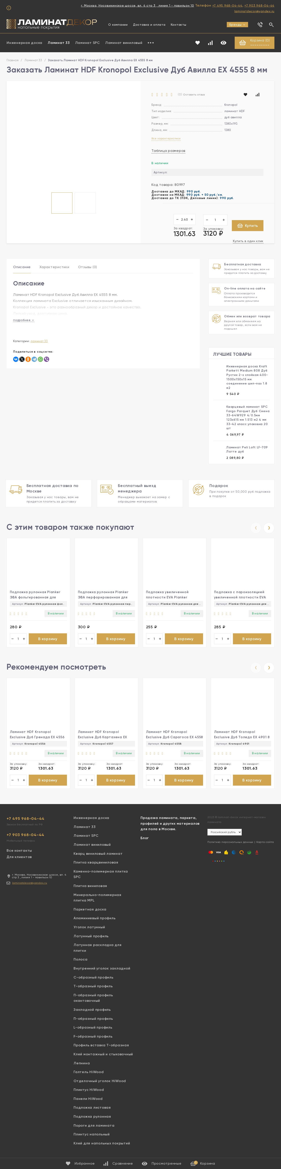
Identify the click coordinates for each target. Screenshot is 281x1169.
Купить (247, 225)
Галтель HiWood (89, 1073)
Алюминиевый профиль (94, 919)
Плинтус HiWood (89, 1091)
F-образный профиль (93, 1037)
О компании (118, 24)
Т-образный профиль (93, 987)
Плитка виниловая (90, 887)
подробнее (23, 320)
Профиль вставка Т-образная (101, 1046)
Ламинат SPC (87, 43)
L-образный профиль (93, 1028)
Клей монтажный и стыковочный (103, 1055)
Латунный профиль (91, 937)
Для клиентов (19, 858)
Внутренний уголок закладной (102, 969)
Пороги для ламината (94, 1126)
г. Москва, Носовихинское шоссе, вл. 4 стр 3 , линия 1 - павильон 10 (137, 5)
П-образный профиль (93, 1019)
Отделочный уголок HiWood (100, 1082)
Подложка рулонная (92, 1117)
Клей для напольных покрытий (102, 1144)
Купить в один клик (248, 241)
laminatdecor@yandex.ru (254, 11)
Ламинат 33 (59, 43)
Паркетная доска (90, 910)
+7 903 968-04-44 (259, 5)
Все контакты (19, 851)
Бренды (237, 24)
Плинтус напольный (92, 1135)
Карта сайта (265, 843)
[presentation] (255, 528)
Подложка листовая (92, 1108)
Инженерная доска (24, 43)
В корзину (48, 639)
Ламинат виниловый (123, 43)
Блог (144, 839)
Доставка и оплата (149, 24)
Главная (12, 60)
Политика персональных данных (230, 843)
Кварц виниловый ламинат (98, 854)
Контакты (178, 24)
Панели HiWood (88, 1099)
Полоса (81, 960)
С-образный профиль (93, 978)
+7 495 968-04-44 (227, 5)
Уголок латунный (89, 928)
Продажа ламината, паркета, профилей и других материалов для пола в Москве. (170, 824)
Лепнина (82, 1064)
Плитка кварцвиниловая (96, 863)
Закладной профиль (92, 1011)
